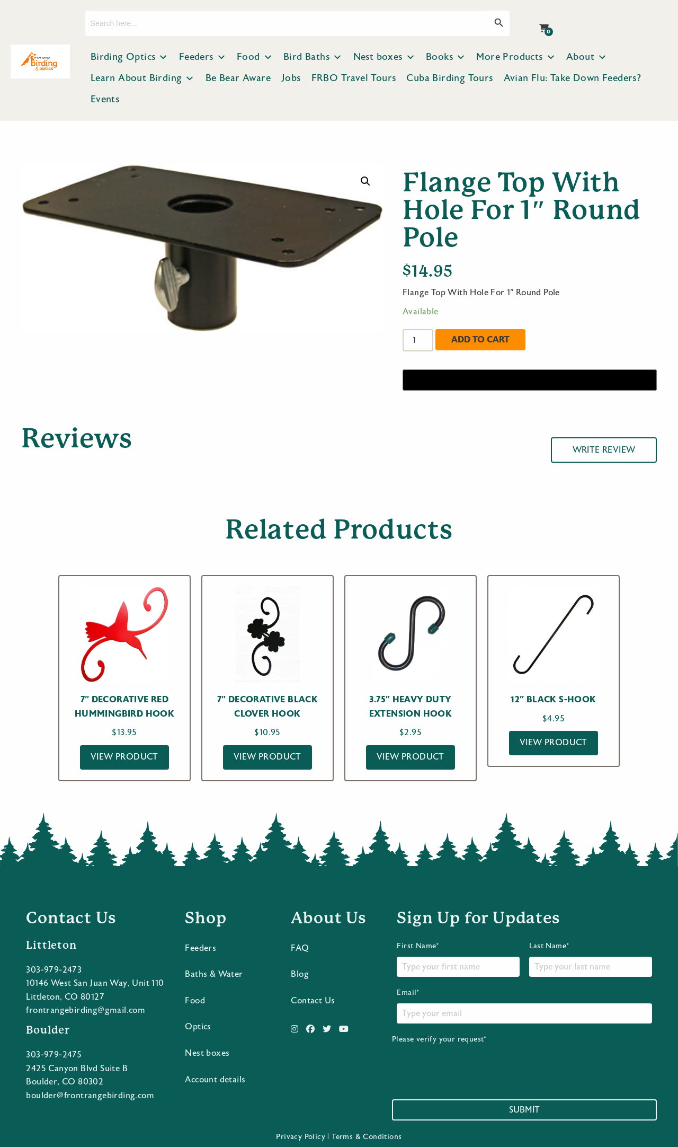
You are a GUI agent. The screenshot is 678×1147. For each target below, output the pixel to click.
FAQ (300, 947)
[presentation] (472, 1065)
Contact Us (313, 1000)
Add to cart (480, 339)
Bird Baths (312, 57)
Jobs (291, 78)
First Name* (458, 958)
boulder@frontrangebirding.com (90, 1095)
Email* (524, 1005)
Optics (198, 1026)
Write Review (604, 450)
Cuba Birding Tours (449, 78)
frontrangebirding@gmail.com (85, 1010)
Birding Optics (129, 57)
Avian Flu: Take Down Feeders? (572, 78)
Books (446, 57)
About (586, 57)
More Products (516, 57)
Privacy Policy (300, 1136)
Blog (300, 974)
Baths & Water (214, 974)
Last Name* (590, 958)
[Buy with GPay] (530, 380)
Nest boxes (384, 57)
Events (105, 99)
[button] (365, 181)
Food (255, 57)
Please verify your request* (472, 1060)
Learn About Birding (143, 78)
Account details (215, 1079)
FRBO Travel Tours (353, 78)
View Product (124, 757)
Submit (524, 1109)
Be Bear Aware (238, 78)
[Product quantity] (418, 340)
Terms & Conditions (367, 1136)
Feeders (202, 57)
